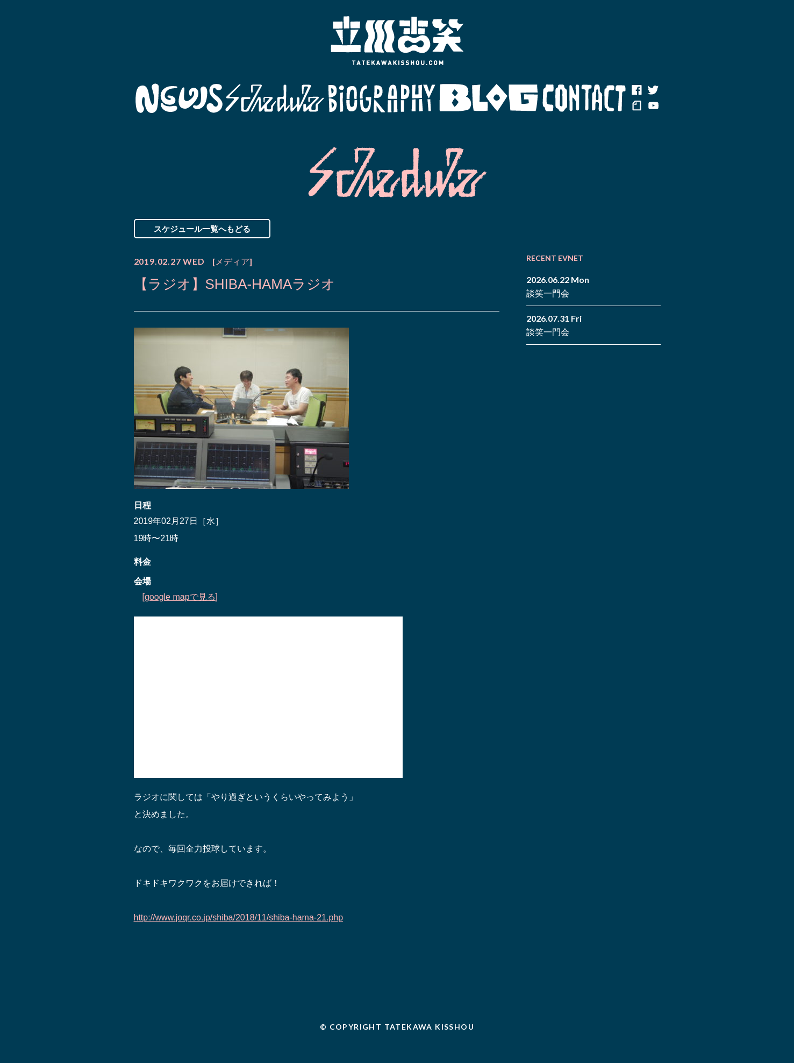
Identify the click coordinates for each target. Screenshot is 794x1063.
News (179, 98)
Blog (488, 98)
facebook (636, 90)
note (636, 106)
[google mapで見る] (180, 596)
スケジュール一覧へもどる (202, 228)
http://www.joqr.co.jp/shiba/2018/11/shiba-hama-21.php (239, 917)
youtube (653, 106)
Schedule (275, 98)
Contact (584, 98)
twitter (653, 90)
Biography (381, 98)
